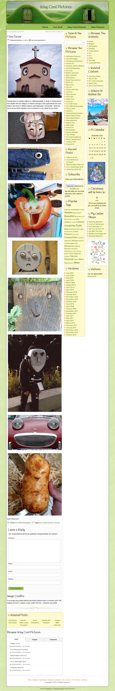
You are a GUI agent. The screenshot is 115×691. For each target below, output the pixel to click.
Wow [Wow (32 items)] (77, 263)
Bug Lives (70, 85)
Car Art (69, 87)
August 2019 (71, 285)
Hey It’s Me (93, 78)
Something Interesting (12, 621)
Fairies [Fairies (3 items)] (81, 229)
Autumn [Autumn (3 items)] (81, 210)
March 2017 (70, 323)
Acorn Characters (35, 621)
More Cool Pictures (96, 85)
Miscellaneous (71, 120)
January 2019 (71, 294)
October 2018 (71, 301)
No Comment (26, 646)
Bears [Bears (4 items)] (79, 213)
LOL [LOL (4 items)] (76, 243)
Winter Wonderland (73, 139)
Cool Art (69, 92)
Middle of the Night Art (97, 233)
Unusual (57, 523)
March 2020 (70, 282)
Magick (91, 44)
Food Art (69, 101)
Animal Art (70, 63)
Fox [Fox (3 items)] (77, 234)
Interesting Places (73, 118)
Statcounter (92, 276)
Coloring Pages (94, 76)
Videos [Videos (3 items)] (76, 259)
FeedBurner (74, 189)
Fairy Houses (71, 94)
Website (10, 579)
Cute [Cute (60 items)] (79, 225)
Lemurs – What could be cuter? (23, 623)
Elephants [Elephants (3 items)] (72, 229)
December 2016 (72, 330)
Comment (11, 538)
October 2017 (71, 313)
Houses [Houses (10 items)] (75, 240)
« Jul (91, 158)
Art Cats (69, 70)
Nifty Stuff (70, 125)
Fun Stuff (57, 27)
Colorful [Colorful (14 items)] (80, 222)
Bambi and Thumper (46, 621)
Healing (92, 48)
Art (90, 53)
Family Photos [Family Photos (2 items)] (68, 232)
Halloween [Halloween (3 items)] (67, 241)
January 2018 (71, 309)
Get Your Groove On (96, 229)
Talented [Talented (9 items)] (73, 256)
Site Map (92, 60)
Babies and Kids (72, 73)
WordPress (49, 688)
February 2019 (71, 292)
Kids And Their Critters (53, 31)
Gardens (69, 111)
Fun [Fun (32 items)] (74, 237)
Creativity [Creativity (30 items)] (69, 226)
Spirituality (93, 46)
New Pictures (97, 27)
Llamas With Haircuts (57, 623)
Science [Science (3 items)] (78, 251)
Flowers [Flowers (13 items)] (68, 234)
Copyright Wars (95, 63)
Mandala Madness (95, 236)
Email (10, 571)
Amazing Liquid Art (17, 667)
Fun (90, 55)
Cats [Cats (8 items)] (77, 219)
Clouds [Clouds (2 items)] (74, 222)
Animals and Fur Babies (75, 66)
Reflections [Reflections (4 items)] (68, 251)
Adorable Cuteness (73, 56)
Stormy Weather (72, 132)
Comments (53, 640)
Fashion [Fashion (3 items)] (75, 232)
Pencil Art (69, 127)
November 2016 (72, 332)
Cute (41, 523)
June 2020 (70, 275)
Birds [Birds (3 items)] (76, 216)
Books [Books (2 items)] (70, 219)
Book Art (69, 82)
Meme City (93, 83)
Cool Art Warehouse (96, 224)
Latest (16, 639)
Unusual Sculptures (73, 137)
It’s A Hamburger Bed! (18, 661)
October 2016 (71, 335)
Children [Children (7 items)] (67, 222)
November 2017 (72, 311)
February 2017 (71, 325)
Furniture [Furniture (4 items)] (80, 238)
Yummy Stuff (71, 141)
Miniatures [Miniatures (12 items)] (69, 246)
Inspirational (93, 51)
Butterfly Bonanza (95, 222)
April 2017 (70, 320)
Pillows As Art (15, 643)
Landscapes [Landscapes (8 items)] (69, 243)
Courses (68, 680)
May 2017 (69, 318)
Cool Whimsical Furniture (19, 649)
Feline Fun (70, 99)
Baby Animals (71, 75)
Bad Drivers (70, 77)
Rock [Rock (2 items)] (74, 251)
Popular (34, 640)
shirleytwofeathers (39, 40)
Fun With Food (71, 104)
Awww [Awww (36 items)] (68, 213)
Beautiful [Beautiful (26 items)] (69, 216)
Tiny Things (70, 134)
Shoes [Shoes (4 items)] (66, 254)
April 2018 (70, 306)
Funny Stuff (70, 108)
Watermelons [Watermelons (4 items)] (68, 263)
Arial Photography (73, 68)
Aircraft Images (72, 58)
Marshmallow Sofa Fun (18, 655)
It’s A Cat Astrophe (96, 81)
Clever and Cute (72, 89)
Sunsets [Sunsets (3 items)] (67, 256)
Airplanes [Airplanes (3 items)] (67, 210)
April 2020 (70, 280)
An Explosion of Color (16, 31)
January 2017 (71, 327)
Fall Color (69, 96)
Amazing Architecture (74, 61)
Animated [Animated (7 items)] (75, 209)
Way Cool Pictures (56, 7)
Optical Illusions (48, 523)
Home (45, 27)
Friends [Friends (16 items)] (68, 237)
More (91, 58)
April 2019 (70, 290)
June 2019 (70, 287)
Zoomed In (70, 144)
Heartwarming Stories (74, 113)
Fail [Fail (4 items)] (77, 229)
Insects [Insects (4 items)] (81, 241)
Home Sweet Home (73, 115)
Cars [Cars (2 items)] (73, 219)
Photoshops (70, 130)
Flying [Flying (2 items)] (74, 235)
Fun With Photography (23, 523)
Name (10, 564)
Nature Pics (70, 123)
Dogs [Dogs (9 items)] (66, 229)
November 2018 (72, 299)
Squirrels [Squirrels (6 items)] (77, 253)
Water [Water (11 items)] (81, 259)
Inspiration (57, 680)
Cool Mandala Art (95, 226)
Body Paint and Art (73, 80)
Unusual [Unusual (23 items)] (68, 259)
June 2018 (70, 304)
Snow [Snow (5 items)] (71, 253)
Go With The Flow (95, 231)
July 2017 (69, 316)
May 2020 (69, 278)
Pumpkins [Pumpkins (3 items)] (74, 249)
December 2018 (72, 297)
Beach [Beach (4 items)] (74, 213)
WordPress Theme (59, 688)
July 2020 (69, 273)
